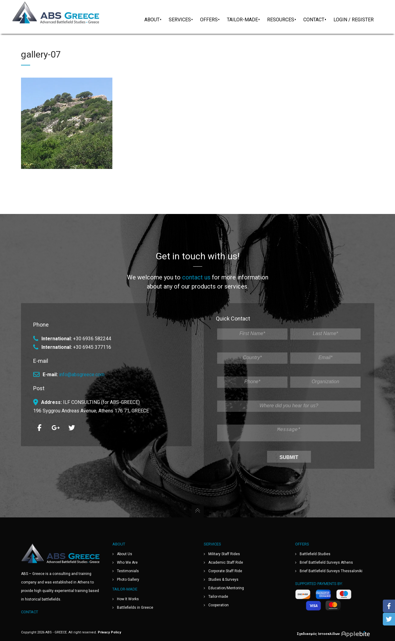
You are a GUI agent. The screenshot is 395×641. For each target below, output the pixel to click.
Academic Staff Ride (225, 562)
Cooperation (218, 605)
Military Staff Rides (224, 554)
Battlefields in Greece (135, 607)
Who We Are (127, 562)
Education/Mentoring (226, 588)
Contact (29, 612)
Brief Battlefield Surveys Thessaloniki (331, 571)
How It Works (128, 599)
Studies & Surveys (223, 579)
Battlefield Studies (315, 554)
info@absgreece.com (81, 372)
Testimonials (128, 571)
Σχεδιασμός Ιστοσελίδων (335, 633)
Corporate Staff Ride (225, 571)
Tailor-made (218, 596)
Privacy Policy (109, 632)
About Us (124, 554)
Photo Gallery (128, 579)
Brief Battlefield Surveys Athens (326, 562)
